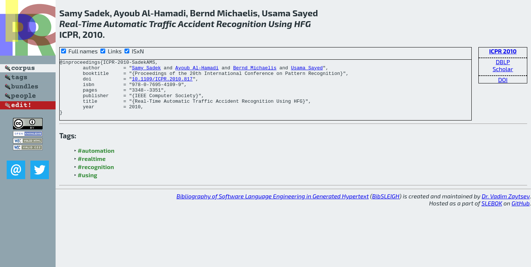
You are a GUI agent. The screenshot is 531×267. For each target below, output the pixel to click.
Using (280, 23)
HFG (302, 23)
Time (91, 23)
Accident (196, 23)
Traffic (162, 23)
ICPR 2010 (503, 51)
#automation (96, 161)
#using (87, 185)
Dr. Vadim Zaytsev (506, 207)
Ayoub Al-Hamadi (197, 69)
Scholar (502, 68)
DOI (503, 79)
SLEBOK (491, 214)
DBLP (503, 61)
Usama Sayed (307, 69)
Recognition (241, 23)
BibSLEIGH (385, 207)
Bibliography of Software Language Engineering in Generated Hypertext (272, 207)
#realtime (92, 169)
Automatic (125, 23)
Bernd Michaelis (254, 69)
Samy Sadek (146, 69)
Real (68, 23)
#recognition (96, 177)
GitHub (521, 214)
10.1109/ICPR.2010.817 (162, 83)
